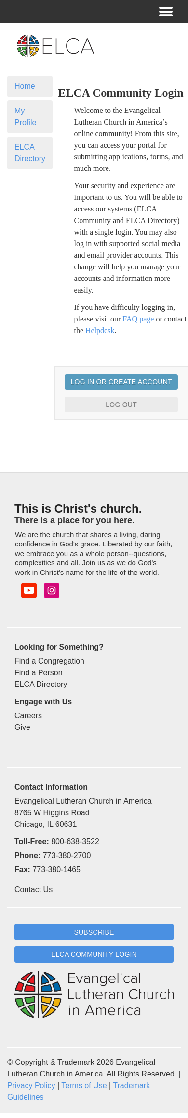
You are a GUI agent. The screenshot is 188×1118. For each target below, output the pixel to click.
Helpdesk (99, 330)
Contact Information (51, 787)
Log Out (121, 404)
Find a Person (38, 673)
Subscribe (94, 932)
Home (24, 86)
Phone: (27, 856)
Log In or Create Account (121, 382)
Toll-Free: (31, 842)
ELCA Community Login (94, 954)
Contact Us (33, 889)
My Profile (25, 116)
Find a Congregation (49, 661)
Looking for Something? (59, 647)
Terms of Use (84, 1085)
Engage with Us (43, 702)
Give (22, 727)
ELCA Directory (29, 153)
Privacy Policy (31, 1085)
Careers (28, 716)
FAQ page (138, 319)
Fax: (22, 870)
